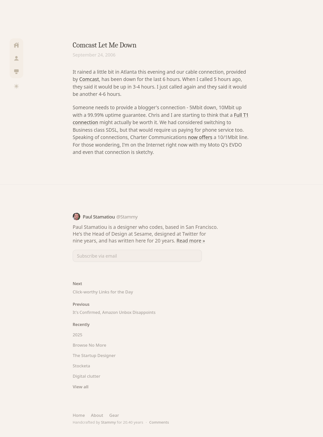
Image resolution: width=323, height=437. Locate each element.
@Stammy (127, 217)
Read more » (191, 240)
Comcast (89, 79)
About (97, 415)
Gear (114, 415)
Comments (159, 422)
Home (79, 415)
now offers (200, 137)
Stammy (108, 422)
